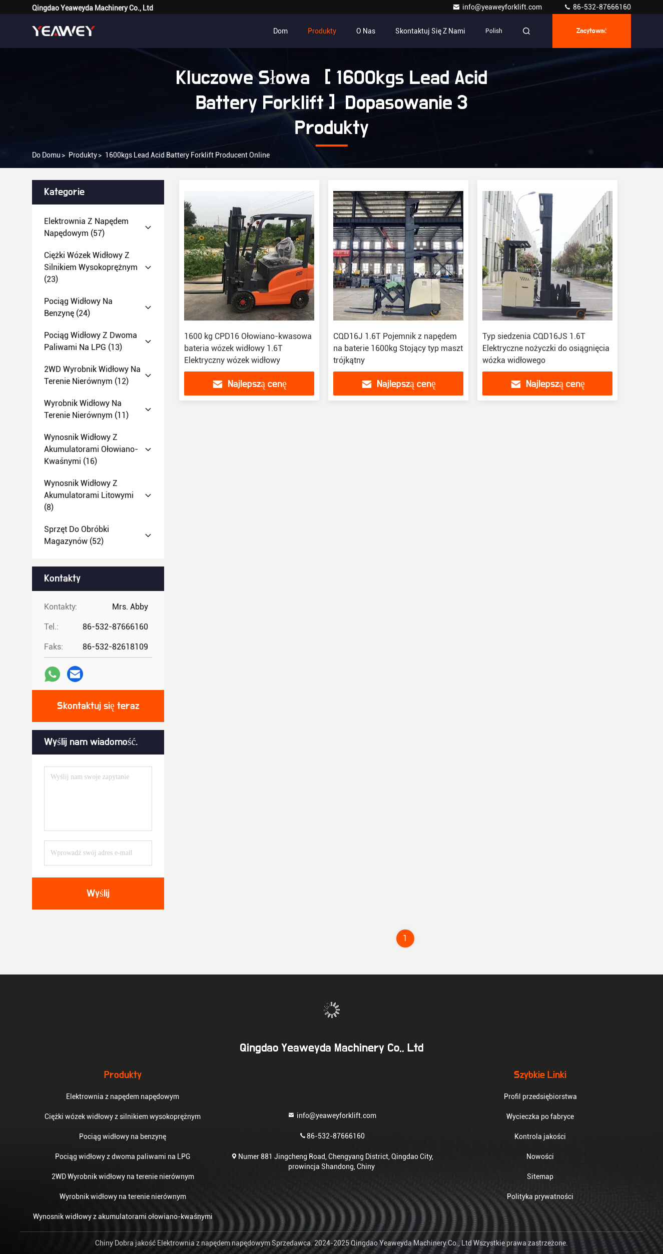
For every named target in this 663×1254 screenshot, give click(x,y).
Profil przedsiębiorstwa (540, 1096)
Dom (280, 31)
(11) (86, 409)
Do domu (46, 155)
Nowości (540, 1156)
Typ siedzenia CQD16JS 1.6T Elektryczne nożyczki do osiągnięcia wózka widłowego (545, 348)
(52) (76, 535)
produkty (83, 155)
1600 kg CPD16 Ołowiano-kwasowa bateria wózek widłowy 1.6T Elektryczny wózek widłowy (248, 348)
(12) (92, 375)
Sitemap (540, 1176)
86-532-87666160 (597, 7)
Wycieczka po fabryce (540, 1116)
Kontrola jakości (540, 1136)
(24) (78, 307)
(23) (91, 267)
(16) (91, 449)
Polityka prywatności (540, 1196)
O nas (365, 31)
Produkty (322, 31)
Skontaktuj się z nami (430, 31)
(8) (89, 495)
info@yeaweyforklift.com (497, 7)
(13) (90, 341)
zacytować (591, 31)
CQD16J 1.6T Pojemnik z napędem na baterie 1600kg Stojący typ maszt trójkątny (398, 348)
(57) (86, 227)
